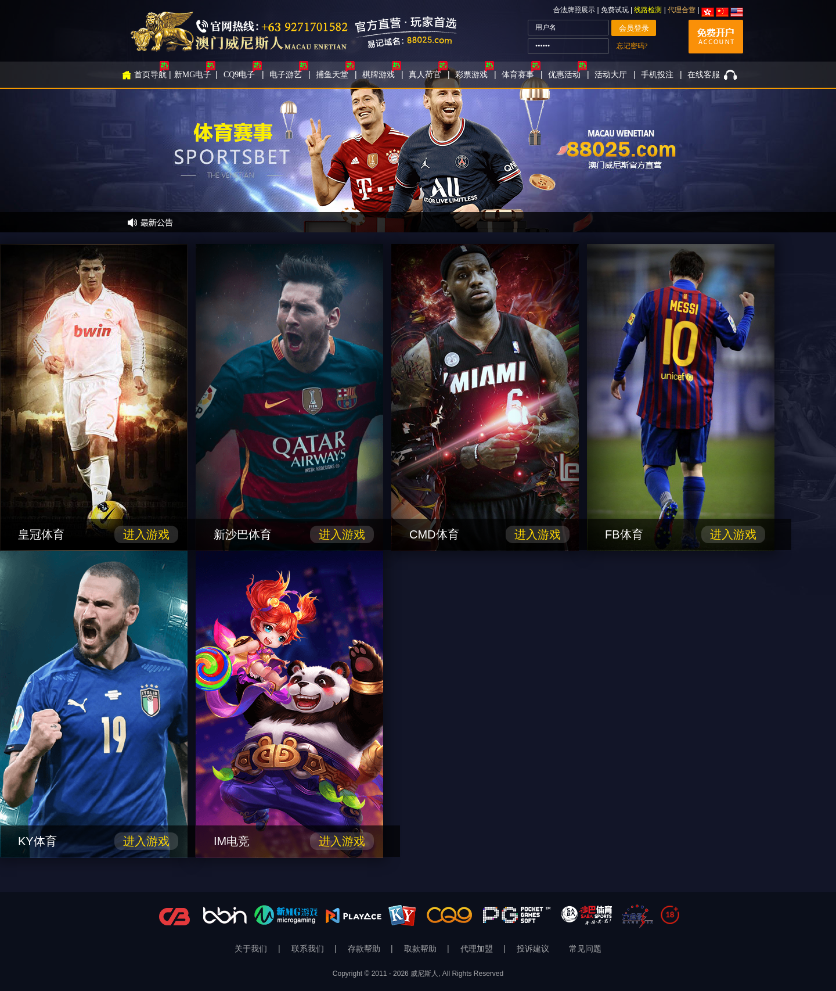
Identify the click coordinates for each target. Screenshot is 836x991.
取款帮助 (421, 949)
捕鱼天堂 (332, 74)
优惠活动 (564, 74)
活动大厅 (610, 74)
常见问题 (585, 949)
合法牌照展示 (574, 10)
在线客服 (703, 74)
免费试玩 (615, 10)
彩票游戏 (471, 74)
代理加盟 (477, 949)
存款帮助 (365, 949)
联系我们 (308, 949)
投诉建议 (533, 949)
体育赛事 (518, 74)
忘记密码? (632, 46)
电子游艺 (285, 74)
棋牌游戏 (378, 74)
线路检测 (648, 10)
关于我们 (252, 949)
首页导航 (150, 74)
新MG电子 (193, 74)
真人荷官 (425, 74)
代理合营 (682, 10)
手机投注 (657, 74)
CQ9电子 (239, 74)
